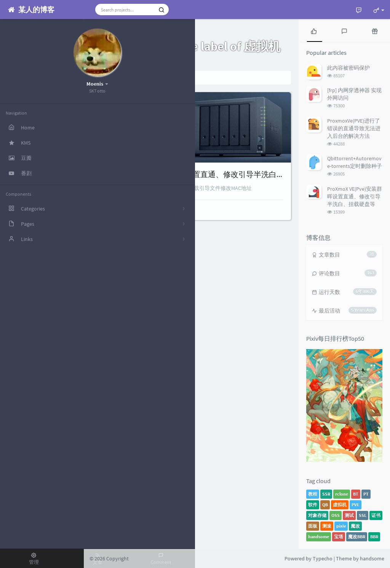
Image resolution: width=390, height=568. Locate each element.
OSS (335, 515)
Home (107, 77)
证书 (375, 515)
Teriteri (113, 209)
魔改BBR (356, 536)
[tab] (314, 30)
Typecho (322, 558)
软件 (312, 504)
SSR (326, 494)
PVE (356, 504)
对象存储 (317, 515)
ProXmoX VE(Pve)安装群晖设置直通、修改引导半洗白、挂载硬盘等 (210, 174)
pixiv (341, 526)
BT (355, 494)
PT (366, 494)
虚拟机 (340, 504)
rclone (341, 494)
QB (325, 504)
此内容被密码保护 (348, 67)
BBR (374, 536)
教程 (312, 494)
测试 (349, 515)
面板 (312, 526)
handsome (318, 536)
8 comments (182, 209)
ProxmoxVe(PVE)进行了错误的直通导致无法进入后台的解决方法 (353, 128)
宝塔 (338, 536)
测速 (326, 526)
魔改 (355, 526)
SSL (362, 515)
